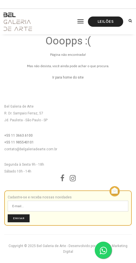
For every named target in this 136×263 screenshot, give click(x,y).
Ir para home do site (68, 77)
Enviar (18, 218)
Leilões (106, 21)
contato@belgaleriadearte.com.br (30, 149)
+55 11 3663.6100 (18, 135)
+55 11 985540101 (19, 142)
